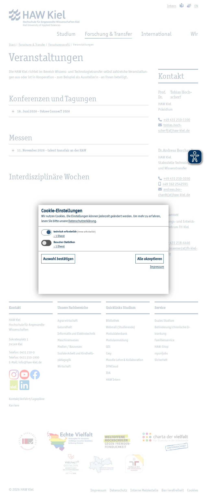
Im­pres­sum (157, 267)
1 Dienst (59, 236)
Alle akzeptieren (149, 258)
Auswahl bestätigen (58, 258)
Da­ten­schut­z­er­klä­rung (82, 221)
